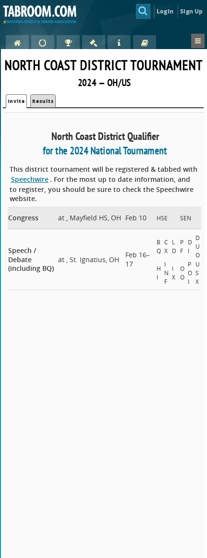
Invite (16, 101)
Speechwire (30, 179)
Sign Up (191, 11)
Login (165, 11)
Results (43, 101)
